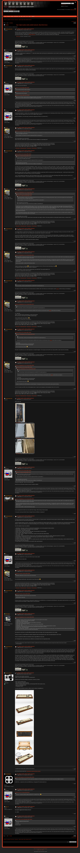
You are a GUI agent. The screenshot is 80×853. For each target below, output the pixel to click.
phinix (6, 127)
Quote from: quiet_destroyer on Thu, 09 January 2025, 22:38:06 (24, 777)
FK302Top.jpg (17, 36)
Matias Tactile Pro (32, 34)
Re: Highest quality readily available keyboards (25, 28)
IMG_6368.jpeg (17, 438)
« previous (72, 21)
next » (76, 21)
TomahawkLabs (8, 29)
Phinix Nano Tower (23, 326)
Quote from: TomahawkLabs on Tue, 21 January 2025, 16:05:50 (24, 365)
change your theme (73, 9)
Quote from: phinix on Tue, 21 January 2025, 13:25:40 (23, 470)
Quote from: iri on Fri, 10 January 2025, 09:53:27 (22, 792)
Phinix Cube (17, 326)
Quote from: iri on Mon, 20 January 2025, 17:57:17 (24, 195)
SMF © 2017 (40, 848)
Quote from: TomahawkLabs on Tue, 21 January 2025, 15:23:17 (24, 304)
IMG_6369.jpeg (17, 453)
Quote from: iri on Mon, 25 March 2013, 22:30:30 (22, 95)
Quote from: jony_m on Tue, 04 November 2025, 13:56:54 (23, 819)
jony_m (7, 806)
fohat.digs (7, 613)
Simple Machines (44, 848)
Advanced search (63, 4)
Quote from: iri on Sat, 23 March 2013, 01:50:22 (22, 87)
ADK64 (57, 288)
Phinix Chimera (34, 326)
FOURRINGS (8, 774)
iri (5, 50)
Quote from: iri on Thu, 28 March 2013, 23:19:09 (22, 91)
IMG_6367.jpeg (17, 422)
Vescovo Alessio (8, 673)
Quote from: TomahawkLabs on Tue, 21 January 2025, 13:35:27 (24, 192)
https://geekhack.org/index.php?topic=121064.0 (33, 771)
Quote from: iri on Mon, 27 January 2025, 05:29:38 (22, 573)
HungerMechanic (8, 495)
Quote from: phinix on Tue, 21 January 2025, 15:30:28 (23, 332)
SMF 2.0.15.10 (36, 848)
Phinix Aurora (29, 326)
